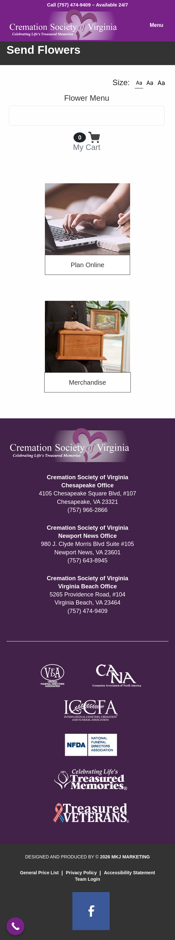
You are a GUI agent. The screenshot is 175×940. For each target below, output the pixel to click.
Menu (156, 25)
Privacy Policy (81, 872)
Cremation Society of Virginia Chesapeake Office (87, 481)
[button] (139, 82)
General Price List (39, 872)
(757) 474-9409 (87, 611)
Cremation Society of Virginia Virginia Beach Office (87, 582)
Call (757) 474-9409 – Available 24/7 (87, 4)
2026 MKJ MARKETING (125, 856)
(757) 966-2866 (87, 510)
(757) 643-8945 (87, 560)
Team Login (87, 879)
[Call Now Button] (15, 926)
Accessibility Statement (129, 872)
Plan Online (87, 264)
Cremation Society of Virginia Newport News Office (87, 532)
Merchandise (87, 382)
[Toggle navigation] (87, 116)
